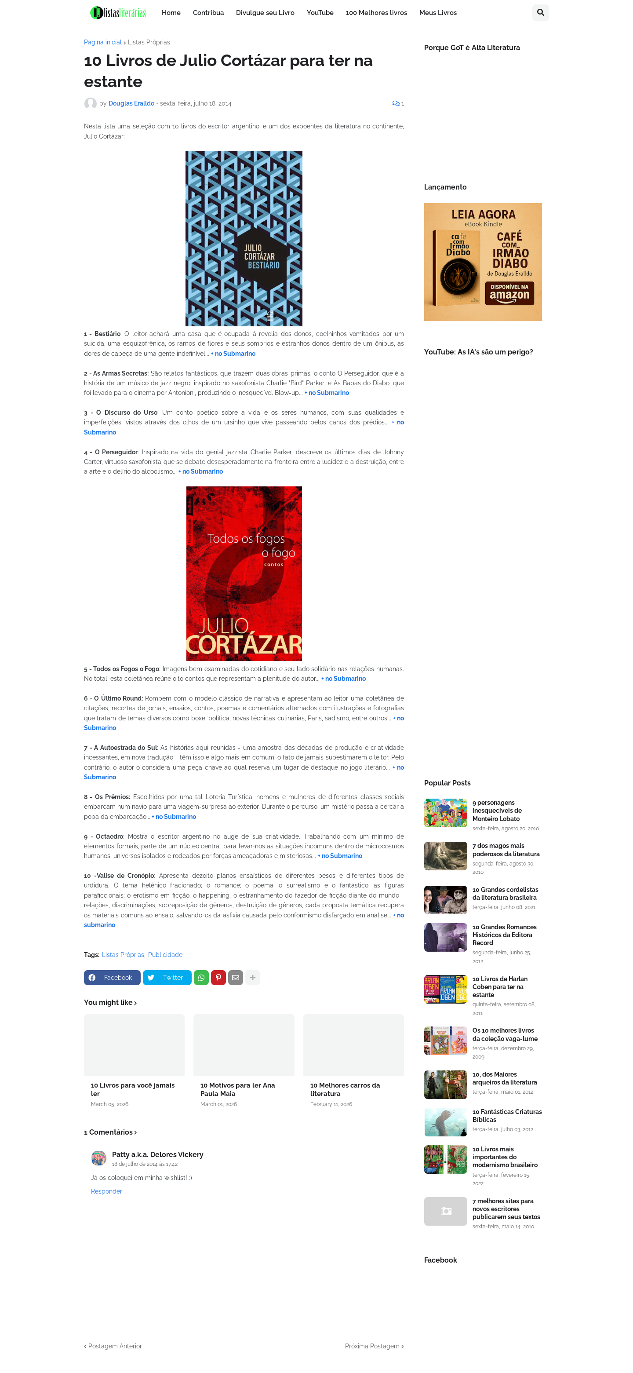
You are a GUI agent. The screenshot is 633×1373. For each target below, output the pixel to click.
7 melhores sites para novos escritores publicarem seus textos (506, 1209)
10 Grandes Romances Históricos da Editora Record (505, 935)
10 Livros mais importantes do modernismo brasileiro (505, 1157)
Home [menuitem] (171, 13)
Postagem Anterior (115, 1346)
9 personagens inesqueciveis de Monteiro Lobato (497, 810)
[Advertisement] (483, 622)
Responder (106, 1191)
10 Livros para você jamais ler (133, 1089)
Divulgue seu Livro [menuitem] (265, 13)
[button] (540, 12)
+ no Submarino (233, 353)
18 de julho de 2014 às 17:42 (145, 1164)
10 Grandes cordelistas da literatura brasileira (505, 893)
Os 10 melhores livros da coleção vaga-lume (505, 1034)
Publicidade (165, 954)
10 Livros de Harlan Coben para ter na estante (500, 986)
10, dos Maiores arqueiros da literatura (505, 1078)
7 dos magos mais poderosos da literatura (506, 849)
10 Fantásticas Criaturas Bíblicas (507, 1115)
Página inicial (103, 42)
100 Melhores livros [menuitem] (376, 13)
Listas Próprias (149, 42)
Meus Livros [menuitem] (438, 13)
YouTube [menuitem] (320, 13)
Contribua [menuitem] (208, 13)
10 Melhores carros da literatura (345, 1089)
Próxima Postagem (372, 1346)
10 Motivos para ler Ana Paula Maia (237, 1089)
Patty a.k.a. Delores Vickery (158, 1154)
